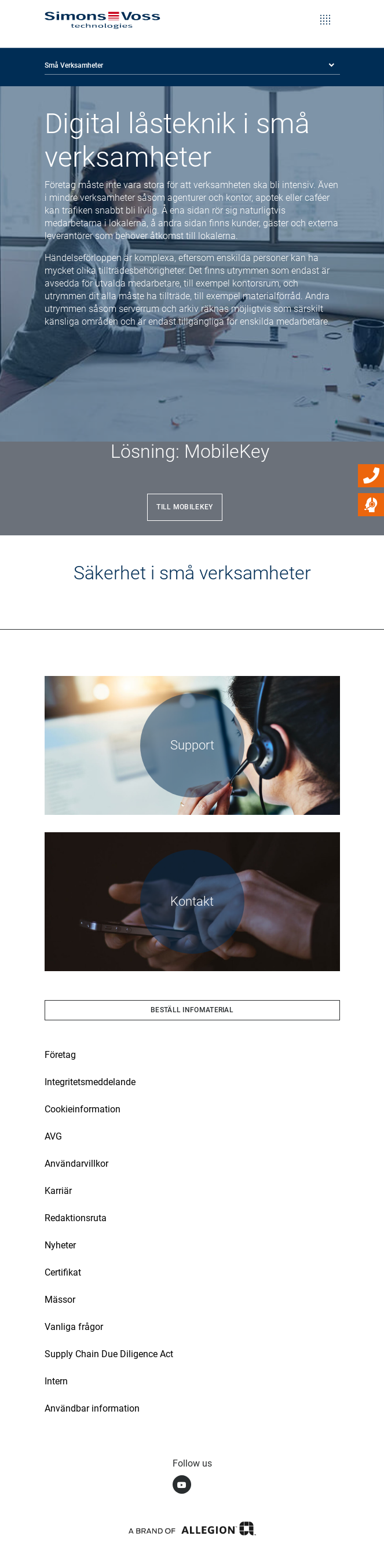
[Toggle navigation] (325, 11)
